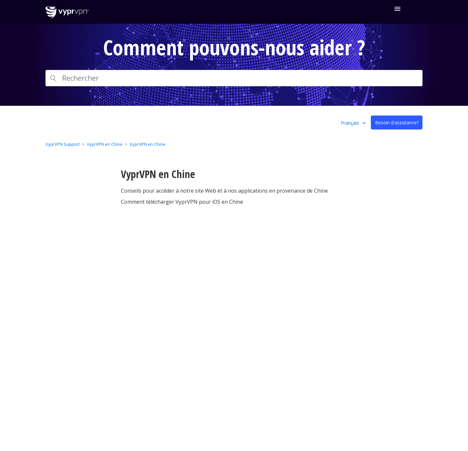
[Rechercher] (234, 78)
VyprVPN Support (63, 144)
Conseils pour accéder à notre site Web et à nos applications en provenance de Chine (224, 190)
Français (350, 122)
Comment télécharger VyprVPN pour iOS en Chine (182, 201)
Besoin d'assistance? (397, 122)
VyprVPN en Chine (105, 144)
